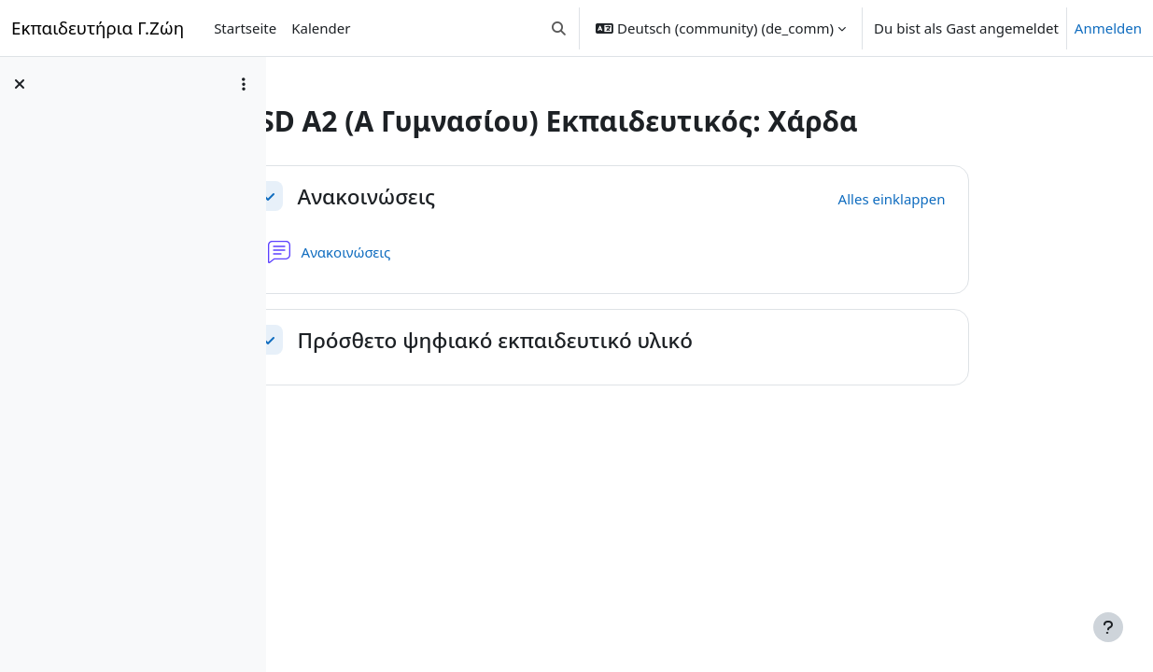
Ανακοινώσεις (458, 196)
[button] (559, 28)
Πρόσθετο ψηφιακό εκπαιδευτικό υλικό (586, 340)
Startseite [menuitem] (245, 28)
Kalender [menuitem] (320, 28)
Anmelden (1108, 28)
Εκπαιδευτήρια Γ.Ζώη (97, 27)
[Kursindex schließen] (20, 84)
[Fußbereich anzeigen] (1108, 627)
